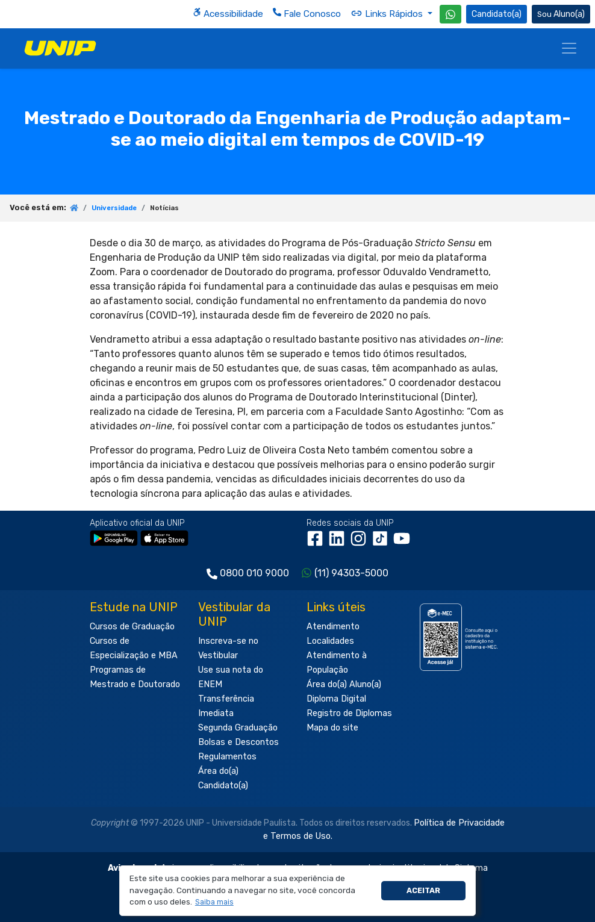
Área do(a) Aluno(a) (344, 684)
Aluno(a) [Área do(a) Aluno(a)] (561, 14)
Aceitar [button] (423, 890)
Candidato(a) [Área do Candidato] (497, 14)
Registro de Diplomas (349, 713)
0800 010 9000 (254, 573)
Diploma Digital (336, 699)
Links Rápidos (387, 13)
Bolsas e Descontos (238, 742)
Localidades (330, 641)
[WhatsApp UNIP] (450, 14)
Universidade (114, 208)
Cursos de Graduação (132, 626)
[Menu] (569, 48)
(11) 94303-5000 (351, 573)
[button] (214, 902)
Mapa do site (332, 728)
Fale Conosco (307, 13)
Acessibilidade (228, 13)
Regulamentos (227, 757)
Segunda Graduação (238, 728)
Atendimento (333, 626)
